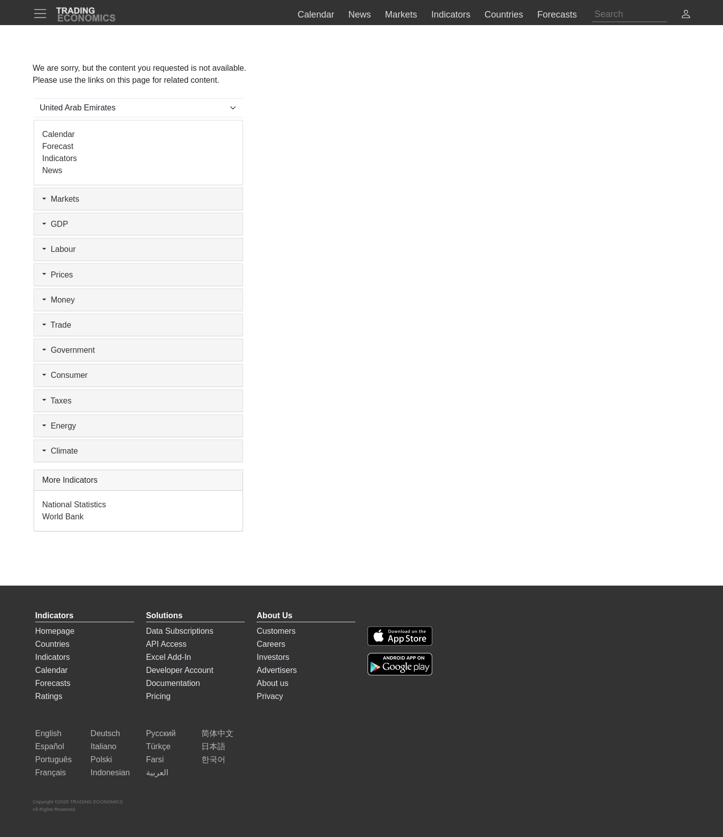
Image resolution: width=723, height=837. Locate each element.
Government (68, 350)
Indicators (59, 158)
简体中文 (217, 733)
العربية (157, 772)
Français (50, 772)
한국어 (213, 759)
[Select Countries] (138, 107)
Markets (60, 199)
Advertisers (277, 670)
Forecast (57, 146)
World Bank (62, 516)
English (48, 733)
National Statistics (74, 504)
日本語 (213, 746)
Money (58, 300)
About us (272, 683)
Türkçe (158, 746)
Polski (101, 759)
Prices (57, 275)
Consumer (65, 375)
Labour (59, 249)
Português (53, 759)
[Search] (629, 14)
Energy (59, 426)
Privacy (270, 696)
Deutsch (105, 733)
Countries (52, 644)
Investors (273, 657)
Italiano (103, 746)
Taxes (56, 400)
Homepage (54, 631)
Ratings (48, 696)
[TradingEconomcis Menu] (43, 13)
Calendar (58, 134)
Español (49, 746)
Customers (276, 631)
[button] (685, 15)
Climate (60, 451)
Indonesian (110, 772)
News (52, 170)
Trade (56, 325)
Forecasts (52, 683)
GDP (55, 224)
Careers (271, 644)
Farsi (155, 759)
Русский (161, 733)
